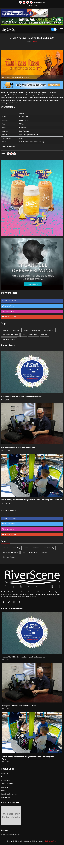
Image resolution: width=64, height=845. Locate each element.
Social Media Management (9, 794)
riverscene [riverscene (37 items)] (44, 335)
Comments (20, 77)
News (3, 777)
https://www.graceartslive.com (29, 135)
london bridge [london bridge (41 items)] (33, 335)
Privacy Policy (5, 780)
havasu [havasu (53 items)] (26, 330)
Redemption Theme (51, 841)
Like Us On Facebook (10, 300)
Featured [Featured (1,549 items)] (5, 330)
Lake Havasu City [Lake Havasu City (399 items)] (49, 330)
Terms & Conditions (7, 784)
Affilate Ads (4, 787)
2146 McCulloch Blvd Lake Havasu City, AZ (32, 142)
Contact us (4, 773)
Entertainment (5, 797)
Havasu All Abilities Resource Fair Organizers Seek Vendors (23, 396)
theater (21, 138)
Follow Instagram (9, 311)
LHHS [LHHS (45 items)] (23, 335)
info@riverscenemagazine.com (10, 834)
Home (29, 41)
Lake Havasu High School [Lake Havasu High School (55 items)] (10, 335)
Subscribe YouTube (10, 316)
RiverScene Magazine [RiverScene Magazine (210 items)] (9, 339)
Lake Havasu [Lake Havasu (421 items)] (36, 330)
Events (3, 790)
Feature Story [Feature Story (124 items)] (16, 330)
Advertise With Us (39, 2)
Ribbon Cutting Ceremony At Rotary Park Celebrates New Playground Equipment (31, 500)
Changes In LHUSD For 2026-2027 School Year (18, 447)
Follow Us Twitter (9, 306)
